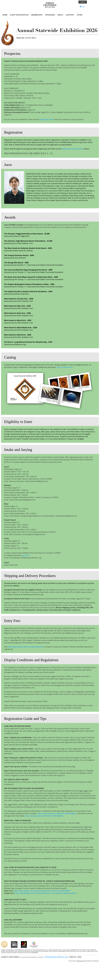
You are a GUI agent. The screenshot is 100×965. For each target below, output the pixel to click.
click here (25, 555)
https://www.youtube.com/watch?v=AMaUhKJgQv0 (56, 813)
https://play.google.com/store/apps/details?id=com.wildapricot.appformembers (46, 893)
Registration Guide (46, 119)
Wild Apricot (80, 961)
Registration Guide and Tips (72, 149)
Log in (83, 2)
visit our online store (64, 367)
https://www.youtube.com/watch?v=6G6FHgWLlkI (44, 816)
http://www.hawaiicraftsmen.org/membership (25, 647)
